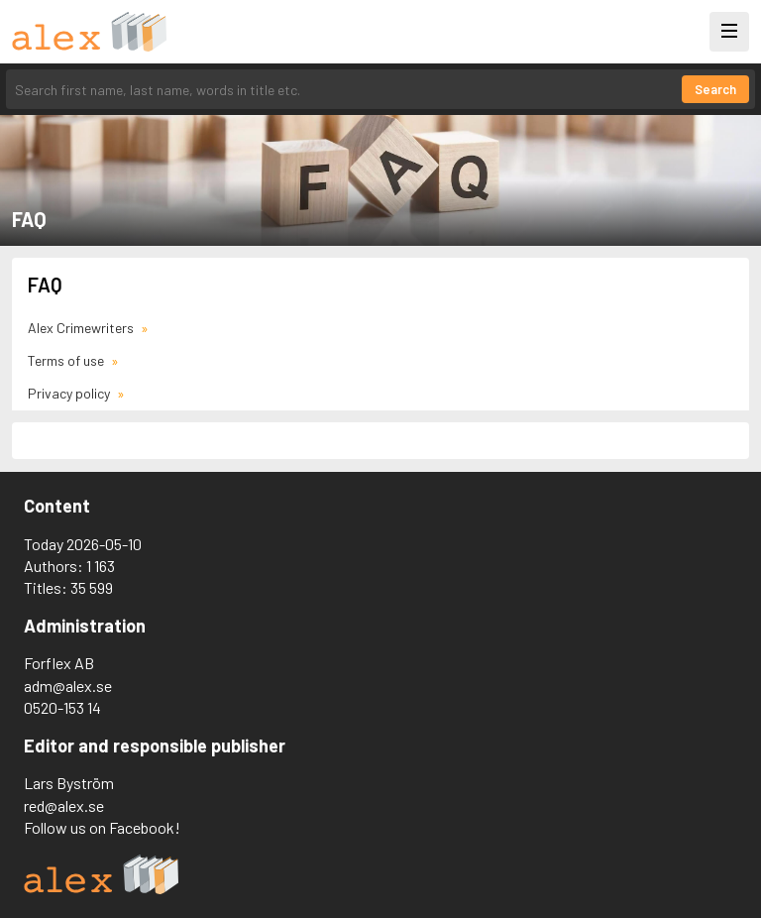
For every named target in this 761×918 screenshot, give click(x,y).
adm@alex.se (68, 685)
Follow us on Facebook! (102, 827)
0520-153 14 (62, 707)
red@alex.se (64, 805)
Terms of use (67, 360)
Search (715, 89)
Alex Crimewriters (82, 327)
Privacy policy (70, 393)
